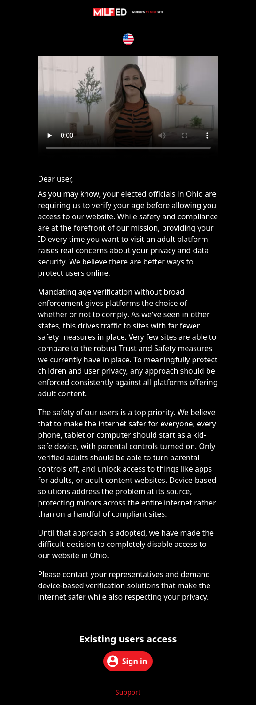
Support (128, 692)
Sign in (127, 661)
